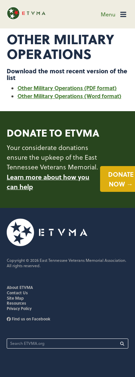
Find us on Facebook (28, 319)
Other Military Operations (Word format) (69, 96)
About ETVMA (20, 287)
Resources (16, 303)
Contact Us (17, 293)
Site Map (15, 298)
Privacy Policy (19, 308)
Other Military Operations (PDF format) (67, 88)
